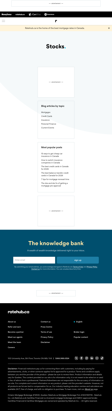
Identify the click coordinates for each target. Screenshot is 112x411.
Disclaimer (45, 342)
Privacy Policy (92, 267)
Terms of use (46, 332)
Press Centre (46, 327)
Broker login (79, 332)
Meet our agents (15, 337)
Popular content (81, 337)
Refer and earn (14, 327)
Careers (11, 347)
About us (12, 322)
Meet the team (14, 342)
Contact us (35, 269)
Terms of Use (78, 267)
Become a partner (16, 332)
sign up (77, 260)
